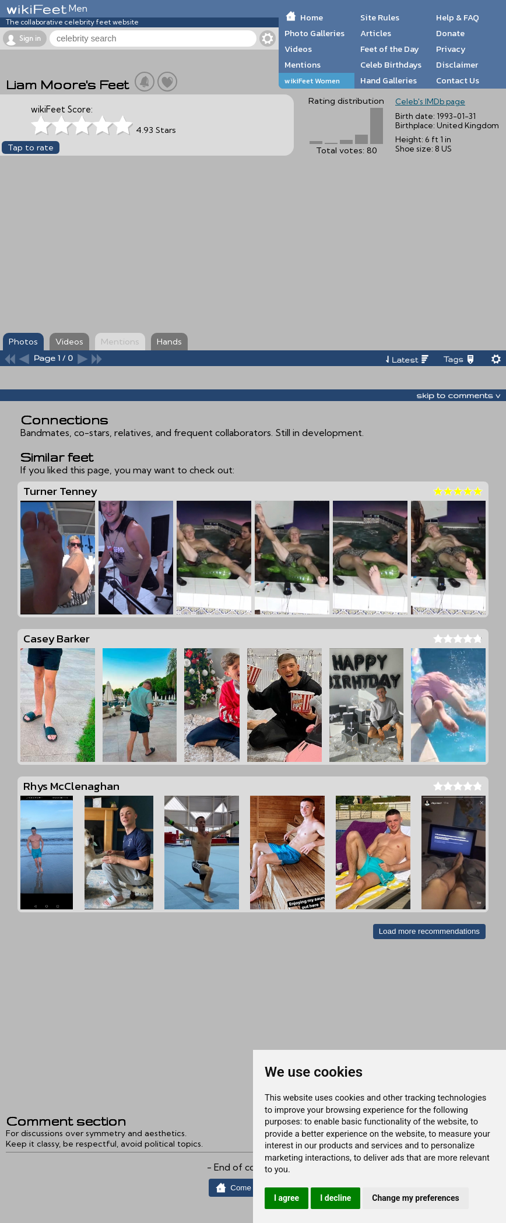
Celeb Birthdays (390, 64)
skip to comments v (458, 395)
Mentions (302, 64)
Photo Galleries (314, 33)
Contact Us (457, 80)
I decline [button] (335, 1198)
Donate (450, 33)
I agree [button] (286, 1198)
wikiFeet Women (312, 80)
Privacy (451, 49)
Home (311, 17)
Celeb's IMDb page (430, 101)
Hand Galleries (388, 80)
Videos (298, 49)
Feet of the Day (389, 49)
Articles (375, 33)
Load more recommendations (429, 931)
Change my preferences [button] (415, 1198)
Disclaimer (457, 64)
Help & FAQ (457, 17)
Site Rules (379, 17)
